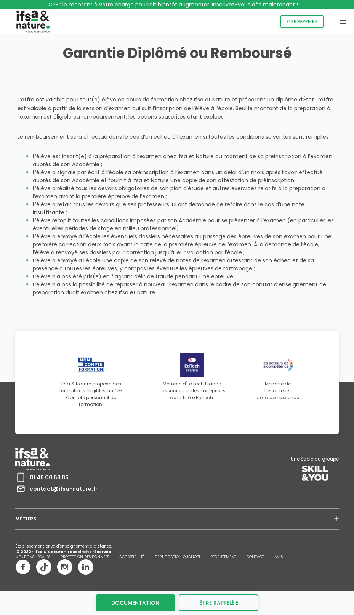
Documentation (135, 603)
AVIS (278, 557)
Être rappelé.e (302, 21)
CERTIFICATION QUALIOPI (177, 557)
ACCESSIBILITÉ (131, 557)
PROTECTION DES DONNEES (85, 557)
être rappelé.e (218, 603)
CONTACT (255, 557)
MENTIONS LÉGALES (32, 557)
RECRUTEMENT (223, 557)
